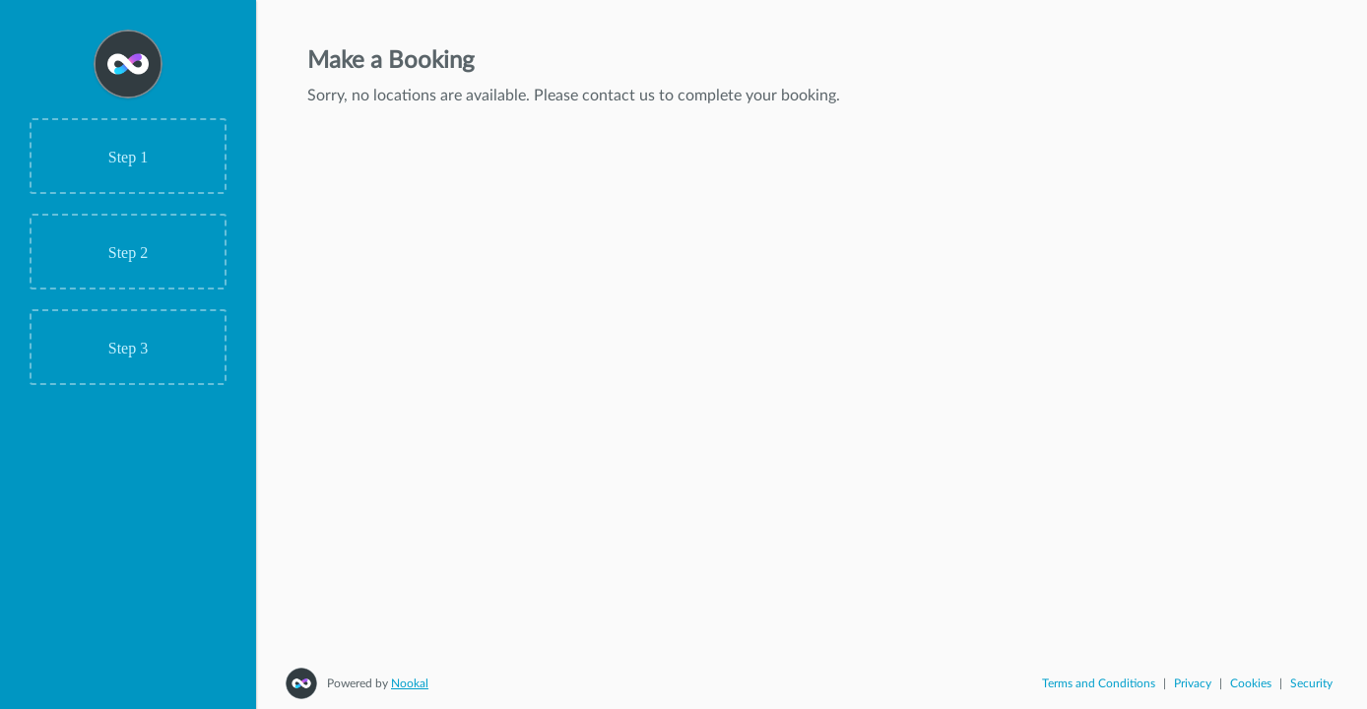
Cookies (1250, 683)
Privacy (1192, 683)
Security (1311, 683)
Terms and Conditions (1098, 683)
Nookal (409, 683)
